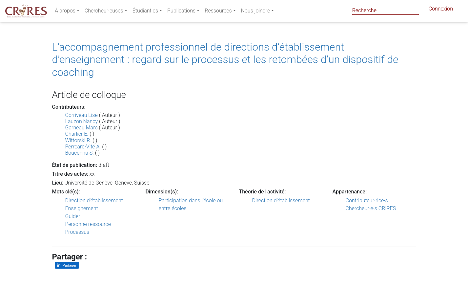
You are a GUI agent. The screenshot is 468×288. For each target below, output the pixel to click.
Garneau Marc (81, 127)
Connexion (441, 10)
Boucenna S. (79, 153)
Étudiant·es (145, 12)
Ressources (218, 12)
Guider (72, 216)
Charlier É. (77, 134)
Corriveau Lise (81, 115)
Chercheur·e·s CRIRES (371, 208)
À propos (65, 12)
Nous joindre (255, 12)
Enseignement (81, 208)
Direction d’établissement (281, 200)
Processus (77, 232)
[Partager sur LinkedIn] (67, 265)
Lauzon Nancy (81, 121)
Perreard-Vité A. (83, 147)
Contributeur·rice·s (367, 200)
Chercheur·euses (104, 12)
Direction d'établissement (94, 200)
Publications (181, 12)
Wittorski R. (78, 140)
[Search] (385, 10)
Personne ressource (88, 224)
